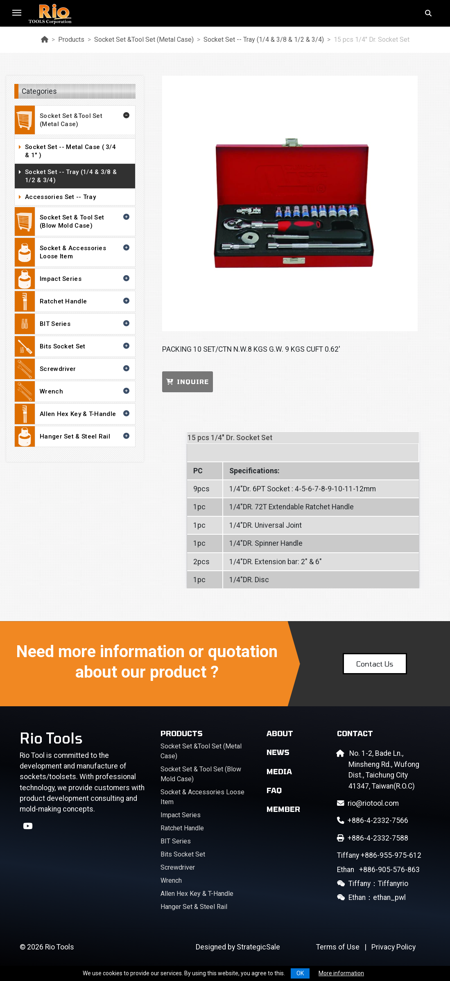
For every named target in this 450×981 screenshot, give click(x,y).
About (280, 733)
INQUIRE (187, 381)
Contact (355, 733)
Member (283, 809)
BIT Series (73, 324)
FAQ (274, 790)
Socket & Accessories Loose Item (73, 252)
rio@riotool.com (368, 803)
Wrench (73, 391)
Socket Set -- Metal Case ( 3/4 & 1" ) (78, 151)
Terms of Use (338, 947)
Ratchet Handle (73, 301)
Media (279, 771)
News (278, 752)
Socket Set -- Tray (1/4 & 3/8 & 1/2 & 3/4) (264, 39)
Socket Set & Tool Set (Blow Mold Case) (73, 221)
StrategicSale (258, 947)
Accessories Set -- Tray (78, 197)
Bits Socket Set (73, 346)
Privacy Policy (393, 947)
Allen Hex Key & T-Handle (73, 414)
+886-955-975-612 (379, 855)
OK (300, 973)
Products (71, 39)
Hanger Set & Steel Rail (73, 436)
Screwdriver (73, 369)
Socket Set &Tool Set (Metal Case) (144, 39)
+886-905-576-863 (378, 870)
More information (341, 973)
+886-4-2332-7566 (372, 820)
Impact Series (73, 279)
